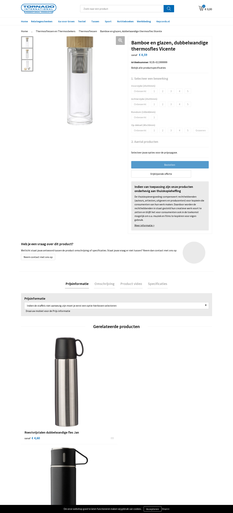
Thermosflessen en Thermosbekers (55, 31)
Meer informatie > (144, 225)
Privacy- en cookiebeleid (181, 454)
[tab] (78, 284)
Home (24, 21)
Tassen (95, 21)
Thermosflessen (88, 31)
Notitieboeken (125, 21)
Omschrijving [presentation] (105, 284)
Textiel (82, 21)
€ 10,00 (128, 400)
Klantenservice (129, 454)
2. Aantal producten (144, 142)
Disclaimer (174, 459)
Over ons (78, 449)
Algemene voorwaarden (181, 449)
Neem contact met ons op (38, 257)
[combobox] (122, 8)
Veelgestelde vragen (84, 454)
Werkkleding (144, 21)
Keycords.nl (163, 21)
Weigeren (166, 509)
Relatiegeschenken (41, 21)
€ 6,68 (175, 390)
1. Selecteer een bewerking (149, 78)
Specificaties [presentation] (156, 284)
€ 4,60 (32, 395)
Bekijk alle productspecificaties (149, 67)
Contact (125, 449)
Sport (108, 21)
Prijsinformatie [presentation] (78, 284)
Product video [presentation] (131, 284)
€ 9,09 (80, 400)
